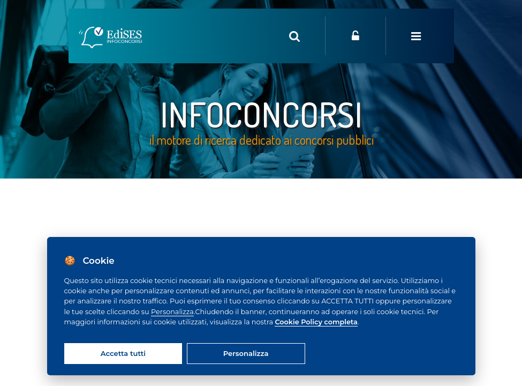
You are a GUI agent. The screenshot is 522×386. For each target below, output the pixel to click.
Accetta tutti (123, 353)
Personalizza (172, 312)
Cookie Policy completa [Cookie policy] (316, 322)
